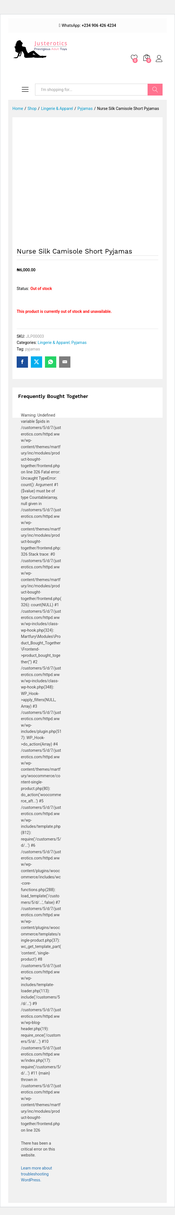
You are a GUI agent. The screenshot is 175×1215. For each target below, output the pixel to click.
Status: (23, 288)
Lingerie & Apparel (54, 342)
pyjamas (32, 349)
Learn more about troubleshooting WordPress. (36, 1174)
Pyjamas (79, 342)
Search (155, 90)
